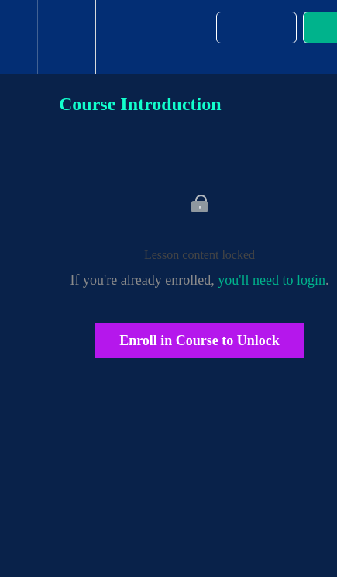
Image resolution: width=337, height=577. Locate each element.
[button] (18, 37)
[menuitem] (66, 37)
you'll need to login (271, 280)
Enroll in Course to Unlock (199, 340)
